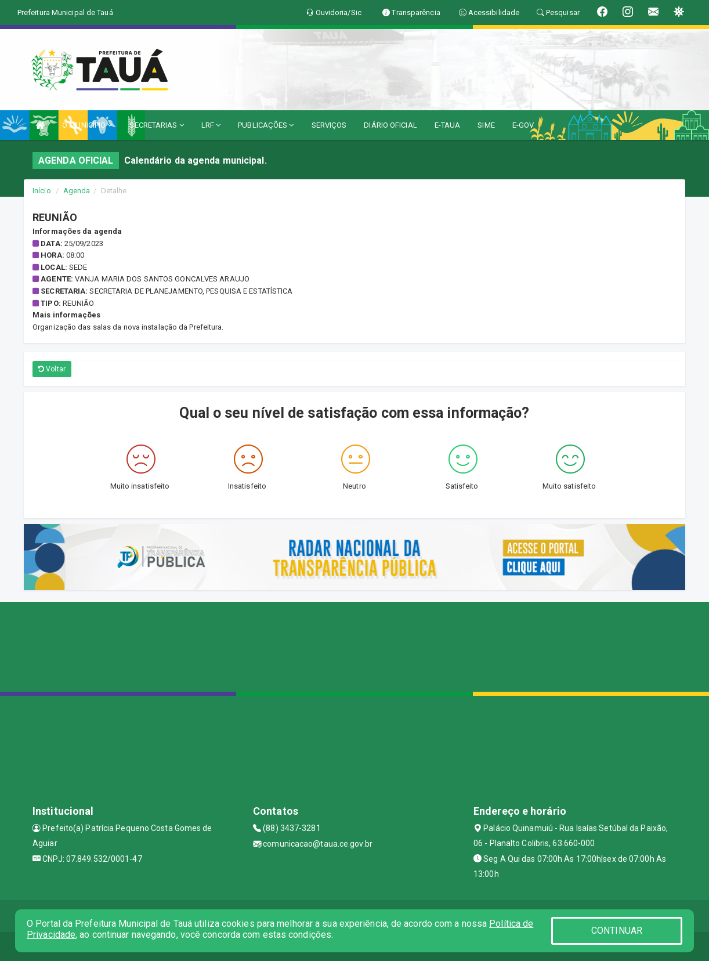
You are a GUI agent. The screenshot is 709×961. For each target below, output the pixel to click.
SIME (486, 125)
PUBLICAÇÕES (266, 125)
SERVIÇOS (329, 125)
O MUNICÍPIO (87, 125)
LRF (211, 125)
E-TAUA (448, 125)
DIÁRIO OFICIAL (390, 125)
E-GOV (523, 125)
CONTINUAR (616, 930)
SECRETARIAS (156, 125)
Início (41, 190)
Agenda (77, 190)
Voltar (52, 369)
